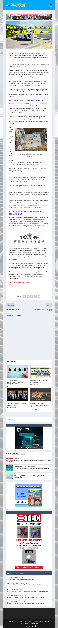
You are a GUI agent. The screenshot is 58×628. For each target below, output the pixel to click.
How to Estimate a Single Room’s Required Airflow (38, 381)
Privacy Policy (34, 623)
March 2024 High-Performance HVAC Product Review (31, 468)
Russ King (10, 589)
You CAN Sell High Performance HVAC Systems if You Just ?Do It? (17, 382)
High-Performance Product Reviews (25, 467)
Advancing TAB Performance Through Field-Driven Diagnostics (30, 476)
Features (16, 459)
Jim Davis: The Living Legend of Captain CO (17, 404)
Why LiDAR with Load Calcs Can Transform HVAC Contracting (28, 585)
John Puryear (11, 595)
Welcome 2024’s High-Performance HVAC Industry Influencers (39, 405)
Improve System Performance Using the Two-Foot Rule (32, 460)
